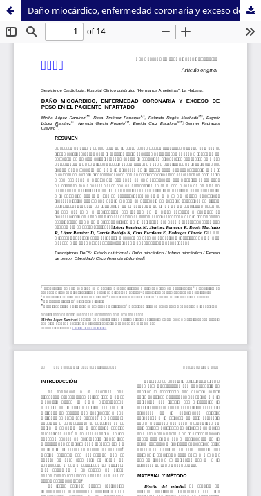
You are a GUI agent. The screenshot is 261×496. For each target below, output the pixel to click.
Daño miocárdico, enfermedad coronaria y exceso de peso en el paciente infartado (144, 10)
